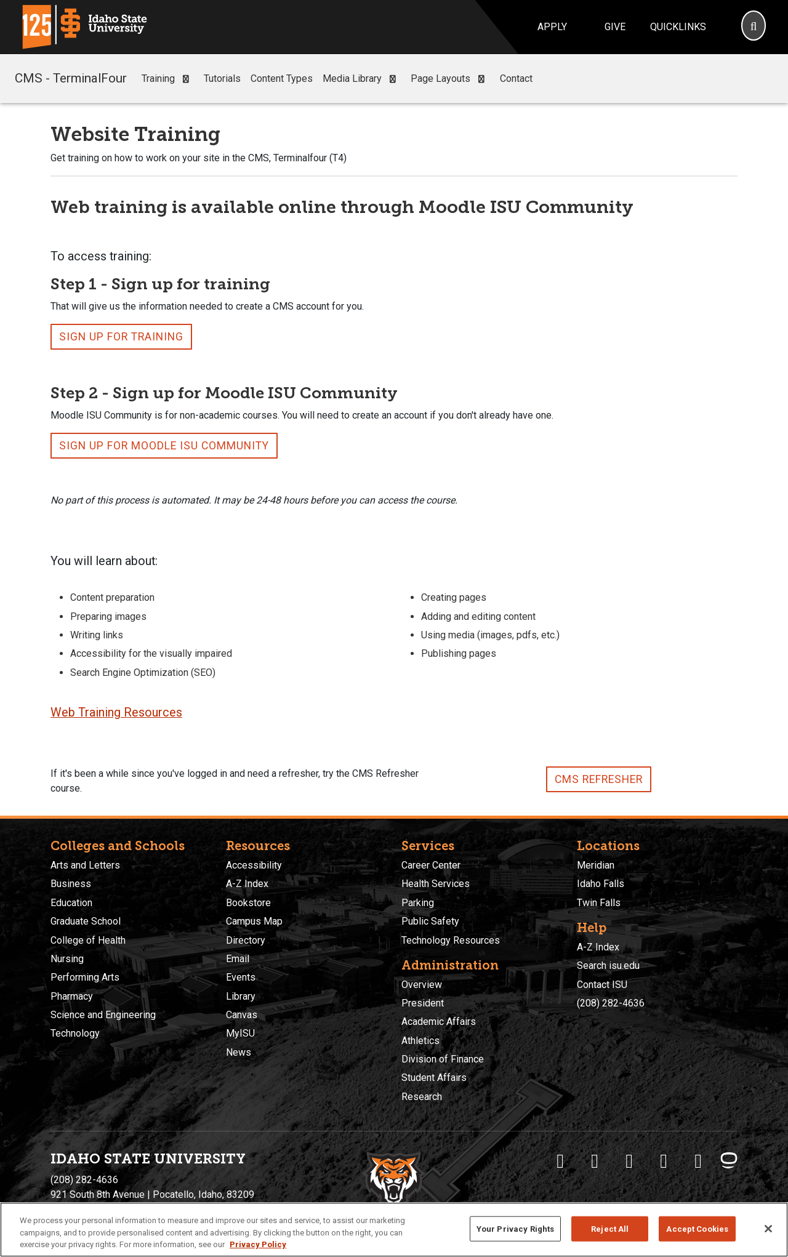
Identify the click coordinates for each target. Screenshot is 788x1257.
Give (615, 27)
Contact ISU (602, 984)
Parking (417, 903)
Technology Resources (450, 940)
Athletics (420, 1040)
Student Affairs (434, 1077)
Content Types (282, 78)
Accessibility (254, 865)
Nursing (67, 959)
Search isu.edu (608, 965)
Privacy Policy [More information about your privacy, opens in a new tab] (258, 1244)
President (422, 1003)
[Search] (753, 27)
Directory (245, 940)
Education (71, 903)
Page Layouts (450, 79)
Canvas (241, 1015)
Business (70, 884)
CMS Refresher (599, 779)
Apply (552, 27)
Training (168, 79)
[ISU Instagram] (629, 1161)
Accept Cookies (697, 1228)
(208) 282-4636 (611, 1003)
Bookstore (248, 903)
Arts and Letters (85, 865)
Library (240, 996)
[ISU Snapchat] (698, 1161)
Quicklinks (678, 27)
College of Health (88, 940)
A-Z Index (247, 884)
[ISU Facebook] (560, 1161)
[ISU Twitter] (594, 1161)
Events (240, 977)
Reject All (610, 1228)
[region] (394, 1229)
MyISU (240, 1033)
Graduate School (85, 921)
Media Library (362, 79)
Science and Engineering (103, 1015)
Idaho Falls (600, 884)
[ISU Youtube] (663, 1161)
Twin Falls (599, 903)
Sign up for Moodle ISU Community (164, 446)
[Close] (768, 1228)
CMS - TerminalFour (71, 78)
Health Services (435, 884)
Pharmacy (71, 996)
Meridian (595, 865)
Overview (421, 984)
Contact (516, 78)
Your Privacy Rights (515, 1228)
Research (421, 1096)
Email (237, 959)
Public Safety (430, 921)
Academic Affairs (438, 1021)
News (238, 1052)
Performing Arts (84, 977)
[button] (185, 79)
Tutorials (222, 78)
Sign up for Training (121, 337)
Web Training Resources (116, 712)
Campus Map (254, 921)
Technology (75, 1033)
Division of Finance (442, 1059)
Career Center (430, 865)
